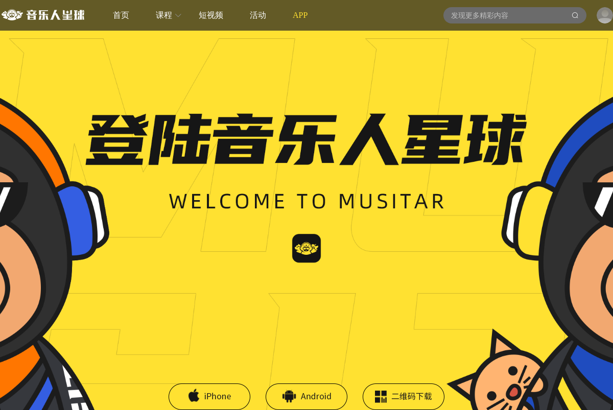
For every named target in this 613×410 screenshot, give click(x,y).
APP (300, 15)
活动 (258, 15)
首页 (121, 15)
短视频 (211, 15)
